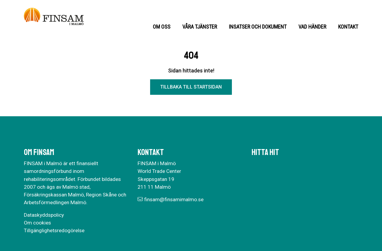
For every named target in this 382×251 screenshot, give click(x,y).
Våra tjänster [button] (199, 27)
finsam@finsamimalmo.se (174, 199)
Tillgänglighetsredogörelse (54, 230)
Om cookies (37, 223)
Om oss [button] (161, 27)
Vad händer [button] (312, 27)
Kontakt (348, 27)
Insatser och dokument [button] (257, 27)
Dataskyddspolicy (44, 215)
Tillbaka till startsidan (191, 87)
